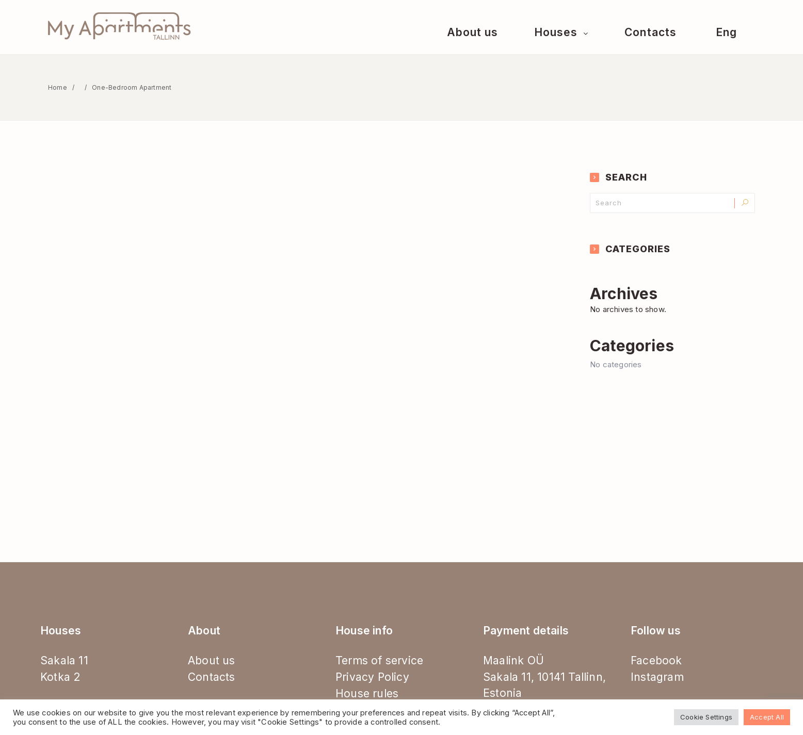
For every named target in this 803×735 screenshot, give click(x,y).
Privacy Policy (372, 677)
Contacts (650, 32)
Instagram (657, 677)
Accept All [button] (767, 717)
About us (472, 32)
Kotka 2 (60, 677)
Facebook (656, 660)
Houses (557, 32)
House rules (366, 693)
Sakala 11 (64, 660)
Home (57, 87)
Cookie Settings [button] (706, 717)
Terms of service (379, 660)
